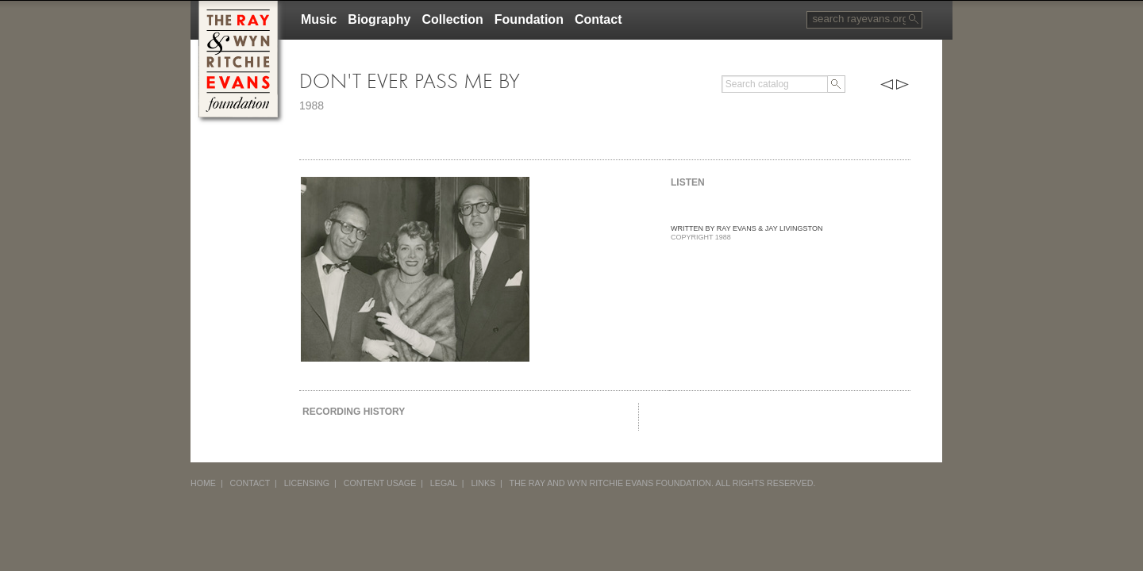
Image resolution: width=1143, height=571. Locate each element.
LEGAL (443, 483)
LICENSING (306, 483)
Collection (452, 19)
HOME (203, 483)
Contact (598, 19)
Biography (379, 19)
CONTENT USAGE (380, 483)
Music (319, 19)
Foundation (529, 19)
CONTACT (250, 483)
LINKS (483, 483)
